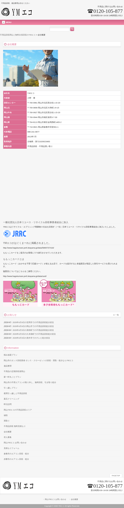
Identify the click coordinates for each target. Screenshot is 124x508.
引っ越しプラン (10, 388)
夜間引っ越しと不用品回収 (15, 393)
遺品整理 (8, 366)
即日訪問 (8, 404)
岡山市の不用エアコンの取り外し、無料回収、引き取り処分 (30, 382)
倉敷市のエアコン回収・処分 (16, 454)
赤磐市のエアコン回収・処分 (16, 459)
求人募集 (8, 437)
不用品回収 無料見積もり (15, 426)
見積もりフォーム (11, 448)
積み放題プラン (10, 355)
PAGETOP (116, 476)
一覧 (117, 315)
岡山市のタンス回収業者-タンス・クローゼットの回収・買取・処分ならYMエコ (38, 360)
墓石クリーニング (11, 399)
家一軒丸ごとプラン (12, 377)
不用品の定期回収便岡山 (14, 371)
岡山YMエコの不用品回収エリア (18, 410)
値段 (6, 415)
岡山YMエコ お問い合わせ (15, 443)
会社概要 (8, 432)
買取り (7, 421)
